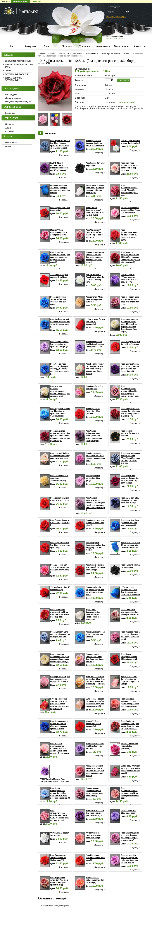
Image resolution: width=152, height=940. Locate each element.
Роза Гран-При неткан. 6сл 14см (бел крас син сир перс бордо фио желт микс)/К (60, 257)
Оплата (67, 46)
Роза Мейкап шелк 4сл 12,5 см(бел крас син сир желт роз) (95, 344)
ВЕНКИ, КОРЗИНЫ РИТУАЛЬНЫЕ (13, 79)
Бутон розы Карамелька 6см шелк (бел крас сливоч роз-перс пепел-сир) (93, 614)
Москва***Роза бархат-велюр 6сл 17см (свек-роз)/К (58, 232)
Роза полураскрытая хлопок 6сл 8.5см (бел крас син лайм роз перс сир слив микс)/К (95, 257)
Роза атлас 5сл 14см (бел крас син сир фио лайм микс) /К (95, 813)
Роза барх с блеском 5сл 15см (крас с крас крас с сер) (60, 545)
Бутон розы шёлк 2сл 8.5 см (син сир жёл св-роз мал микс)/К (130, 545)
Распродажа (11, 94)
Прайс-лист (121, 46)
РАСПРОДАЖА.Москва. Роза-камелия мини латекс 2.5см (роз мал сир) (54, 781)
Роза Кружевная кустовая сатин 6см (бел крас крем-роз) (129, 612)
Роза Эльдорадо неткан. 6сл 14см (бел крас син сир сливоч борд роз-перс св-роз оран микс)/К (60, 436)
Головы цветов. (92, 53)
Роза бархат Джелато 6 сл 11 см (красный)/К (59, 522)
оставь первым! (127, 102)
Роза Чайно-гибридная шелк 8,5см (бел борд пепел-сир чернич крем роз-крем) (94, 436)
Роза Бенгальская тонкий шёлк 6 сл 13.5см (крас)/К (58, 857)
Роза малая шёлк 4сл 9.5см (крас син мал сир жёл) (95, 634)
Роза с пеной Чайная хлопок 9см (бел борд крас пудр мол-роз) (60, 455)
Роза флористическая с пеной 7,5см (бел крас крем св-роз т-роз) (129, 190)
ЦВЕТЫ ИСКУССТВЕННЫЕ (70, 53)
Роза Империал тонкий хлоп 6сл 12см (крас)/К (95, 857)
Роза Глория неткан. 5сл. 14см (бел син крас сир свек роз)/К (59, 344)
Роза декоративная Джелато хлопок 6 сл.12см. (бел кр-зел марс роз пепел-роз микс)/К (95, 771)
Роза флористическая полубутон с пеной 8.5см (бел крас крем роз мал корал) (59, 815)
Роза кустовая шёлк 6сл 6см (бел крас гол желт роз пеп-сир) (60, 634)
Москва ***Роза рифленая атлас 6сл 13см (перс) (95, 880)
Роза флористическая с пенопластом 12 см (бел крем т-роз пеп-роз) (130, 793)
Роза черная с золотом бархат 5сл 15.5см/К (130, 433)
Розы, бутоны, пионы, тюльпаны (115, 53)
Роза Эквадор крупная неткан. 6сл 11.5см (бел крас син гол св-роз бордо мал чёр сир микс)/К (130, 257)
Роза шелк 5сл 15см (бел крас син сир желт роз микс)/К (130, 522)
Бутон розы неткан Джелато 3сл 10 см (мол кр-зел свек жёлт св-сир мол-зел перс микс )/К (59, 704)
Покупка (30, 46)
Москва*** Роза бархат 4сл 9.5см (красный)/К (93, 723)
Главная (41, 53)
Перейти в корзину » (116, 16)
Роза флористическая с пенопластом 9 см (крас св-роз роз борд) (129, 235)
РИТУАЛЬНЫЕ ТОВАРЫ (16, 74)
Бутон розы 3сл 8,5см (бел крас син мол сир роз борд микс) (60, 679)
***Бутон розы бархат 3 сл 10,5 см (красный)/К (95, 321)
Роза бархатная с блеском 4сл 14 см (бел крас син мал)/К (95, 143)
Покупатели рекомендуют (18, 102)
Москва (37, 1)
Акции (8, 128)
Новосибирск (20, 1)
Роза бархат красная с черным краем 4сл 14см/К (95, 522)
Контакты (103, 46)
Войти (108, 38)
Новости (140, 46)
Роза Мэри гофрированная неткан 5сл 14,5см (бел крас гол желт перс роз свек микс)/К (60, 793)
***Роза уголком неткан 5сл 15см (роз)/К (93, 478)
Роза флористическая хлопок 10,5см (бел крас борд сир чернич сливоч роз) (130, 391)
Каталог (51, 53)
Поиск (8, 146)
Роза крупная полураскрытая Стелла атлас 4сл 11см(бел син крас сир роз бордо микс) (59, 748)
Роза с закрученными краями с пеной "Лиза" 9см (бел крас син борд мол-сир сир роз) (130, 458)
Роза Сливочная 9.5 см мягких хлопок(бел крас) (59, 478)
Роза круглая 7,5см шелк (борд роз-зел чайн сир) (94, 299)
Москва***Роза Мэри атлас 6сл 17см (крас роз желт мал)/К (130, 210)
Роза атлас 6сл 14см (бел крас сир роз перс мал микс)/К (130, 500)
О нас (12, 46)
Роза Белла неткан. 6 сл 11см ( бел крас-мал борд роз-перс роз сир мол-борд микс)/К (95, 369)
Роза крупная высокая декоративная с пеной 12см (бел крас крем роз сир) (60, 391)
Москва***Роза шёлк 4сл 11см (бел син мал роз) (95, 746)
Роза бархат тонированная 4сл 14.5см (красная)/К (129, 656)
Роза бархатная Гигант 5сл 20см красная (93, 411)
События (9, 131)
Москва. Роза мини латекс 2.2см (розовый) (129, 746)
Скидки (48, 46)
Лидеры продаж (13, 98)
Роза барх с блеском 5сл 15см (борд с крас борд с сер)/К (95, 567)
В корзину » (124, 80)
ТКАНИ (8, 70)
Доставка (85, 46)
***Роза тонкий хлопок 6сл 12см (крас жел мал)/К (93, 835)
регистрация (118, 38)
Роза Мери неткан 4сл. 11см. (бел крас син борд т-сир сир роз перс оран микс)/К (59, 369)
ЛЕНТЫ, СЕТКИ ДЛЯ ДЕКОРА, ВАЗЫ (19, 65)
